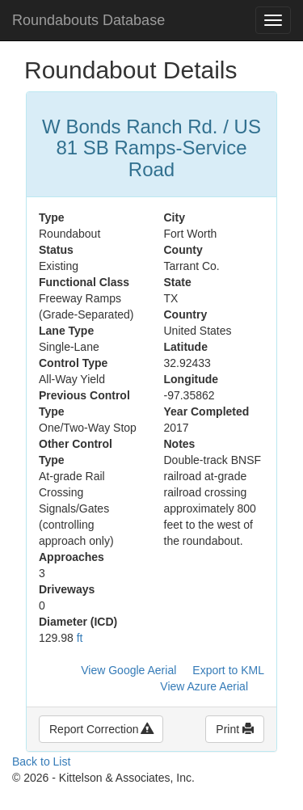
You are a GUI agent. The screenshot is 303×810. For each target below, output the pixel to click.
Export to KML (228, 670)
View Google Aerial (128, 670)
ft (80, 637)
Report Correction (101, 729)
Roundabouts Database (88, 20)
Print (235, 729)
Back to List (41, 761)
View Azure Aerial (204, 686)
